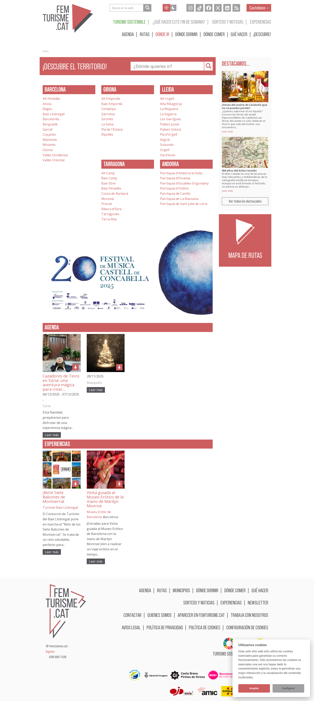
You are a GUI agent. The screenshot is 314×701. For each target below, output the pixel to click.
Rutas (145, 34)
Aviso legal (131, 627)
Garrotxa (108, 114)
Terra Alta (109, 219)
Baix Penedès (111, 188)
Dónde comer (214, 34)
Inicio (46, 51)
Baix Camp (109, 178)
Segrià (165, 139)
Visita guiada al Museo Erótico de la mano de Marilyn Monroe (105, 499)
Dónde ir (162, 34)
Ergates (50, 652)
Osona (47, 150)
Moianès (49, 144)
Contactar (132, 615)
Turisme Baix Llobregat (60, 507)
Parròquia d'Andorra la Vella (181, 173)
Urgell (164, 150)
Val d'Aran (167, 155)
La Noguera (169, 109)
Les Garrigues (170, 119)
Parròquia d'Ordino (174, 188)
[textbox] (171, 66)
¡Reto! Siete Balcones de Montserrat (54, 497)
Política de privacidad (165, 627)
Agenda (128, 34)
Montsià (107, 199)
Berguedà (50, 124)
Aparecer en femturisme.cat (201, 615)
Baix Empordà (111, 104)
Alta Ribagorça (171, 104)
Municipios (181, 590)
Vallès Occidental (55, 155)
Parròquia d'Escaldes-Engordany (184, 183)
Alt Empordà (110, 98)
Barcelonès (51, 119)
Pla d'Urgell (168, 134)
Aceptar (254, 688)
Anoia (47, 104)
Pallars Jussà (169, 124)
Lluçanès (49, 134)
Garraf (47, 129)
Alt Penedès (51, 98)
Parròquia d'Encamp (175, 178)
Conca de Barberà (114, 193)
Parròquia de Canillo (175, 193)
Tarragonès (110, 214)
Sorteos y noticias (227, 22)
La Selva (107, 124)
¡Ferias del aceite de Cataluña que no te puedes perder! (244, 106)
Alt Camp (108, 173)
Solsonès (167, 144)
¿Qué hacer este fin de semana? (179, 22)
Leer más (52, 435)
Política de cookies (204, 627)
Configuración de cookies (247, 627)
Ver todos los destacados (245, 201)
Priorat (106, 204)
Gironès (107, 119)
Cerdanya (108, 109)
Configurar (288, 688)
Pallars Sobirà (170, 129)
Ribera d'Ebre (111, 209)
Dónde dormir (186, 34)
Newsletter (258, 602)
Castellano (259, 7)
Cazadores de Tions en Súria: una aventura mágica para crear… (61, 382)
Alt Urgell (167, 98)
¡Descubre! (262, 34)
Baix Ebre (108, 183)
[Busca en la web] (147, 8)
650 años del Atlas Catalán (239, 170)
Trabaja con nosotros (249, 615)
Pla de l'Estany (112, 129)
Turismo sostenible (129, 22)
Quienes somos (159, 615)
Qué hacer (239, 34)
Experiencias (260, 22)
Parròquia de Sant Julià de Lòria (183, 204)
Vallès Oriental (53, 160)
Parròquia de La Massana (179, 199)
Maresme (50, 139)
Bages (47, 109)
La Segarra (168, 114)
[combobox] (170, 66)
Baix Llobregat (54, 114)
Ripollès (107, 134)
